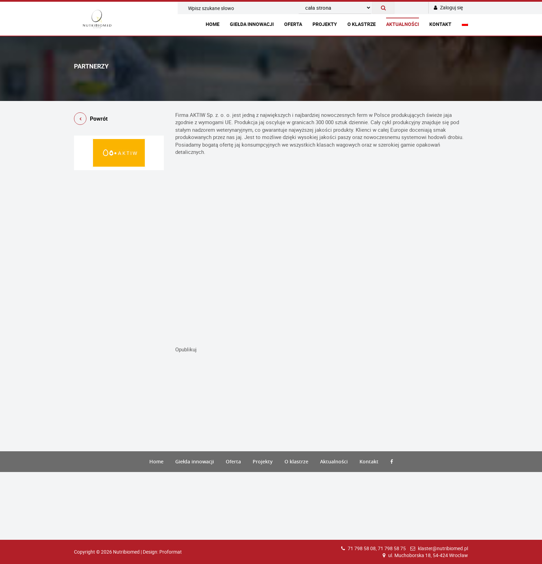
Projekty (324, 24)
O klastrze (361, 24)
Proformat (170, 551)
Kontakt (440, 24)
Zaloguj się (448, 7)
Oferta (293, 24)
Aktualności (402, 24)
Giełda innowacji (252, 24)
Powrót (91, 120)
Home (212, 24)
